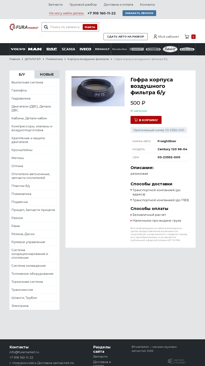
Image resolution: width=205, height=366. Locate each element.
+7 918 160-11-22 (101, 13)
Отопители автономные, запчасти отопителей (30, 176)
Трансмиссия (22, 290)
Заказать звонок (139, 13)
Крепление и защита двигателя (28, 140)
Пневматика (21, 194)
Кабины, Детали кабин (29, 118)
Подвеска (19, 202)
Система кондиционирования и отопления (29, 254)
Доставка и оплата (118, 4)
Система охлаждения (28, 266)
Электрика (19, 306)
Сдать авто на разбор (125, 36)
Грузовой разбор (83, 4)
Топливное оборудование (32, 274)
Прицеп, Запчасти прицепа (33, 210)
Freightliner (167, 141)
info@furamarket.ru (24, 352)
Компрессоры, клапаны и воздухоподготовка (31, 128)
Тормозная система (27, 282)
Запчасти (55, 4)
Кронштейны (21, 150)
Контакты (147, 4)
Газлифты (19, 90)
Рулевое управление (28, 242)
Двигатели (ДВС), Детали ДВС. (31, 108)
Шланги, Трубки (24, 298)
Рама (15, 226)
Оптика (17, 166)
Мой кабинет (168, 37)
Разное (17, 218)
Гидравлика (20, 98)
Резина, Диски (22, 234)
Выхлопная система (27, 82)
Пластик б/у (20, 186)
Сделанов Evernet (180, 361)
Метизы (17, 158)
